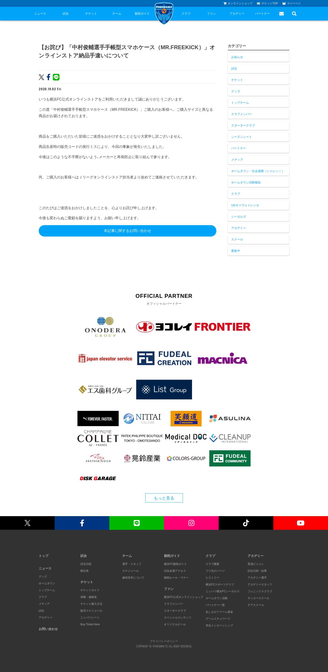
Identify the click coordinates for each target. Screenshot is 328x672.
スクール (237, 239)
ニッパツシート (90, 617)
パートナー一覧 (215, 605)
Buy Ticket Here (90, 624)
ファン (211, 13)
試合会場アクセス (175, 570)
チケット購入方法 (91, 603)
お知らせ (237, 57)
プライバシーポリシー (164, 641)
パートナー (262, 13)
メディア (237, 159)
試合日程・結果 (257, 570)
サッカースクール (258, 598)
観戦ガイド (142, 13)
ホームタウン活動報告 (246, 182)
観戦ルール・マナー (176, 577)
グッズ (235, 91)
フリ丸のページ (215, 570)
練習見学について (133, 577)
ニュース (40, 13)
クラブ (186, 13)
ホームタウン (47, 583)
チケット (91, 13)
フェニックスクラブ (260, 591)
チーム (116, 13)
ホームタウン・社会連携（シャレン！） (257, 171)
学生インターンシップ (219, 625)
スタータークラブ (243, 125)
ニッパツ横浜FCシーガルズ (222, 591)
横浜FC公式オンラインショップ (183, 597)
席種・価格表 (88, 597)
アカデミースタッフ (260, 584)
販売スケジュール (91, 610)
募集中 (235, 250)
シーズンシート (241, 137)
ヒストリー (212, 577)
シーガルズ (238, 216)
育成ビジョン (256, 564)
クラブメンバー (241, 114)
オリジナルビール (175, 624)
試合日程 (85, 564)
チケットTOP (267, 3)
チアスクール (256, 605)
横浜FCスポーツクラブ (220, 584)
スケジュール (130, 570)
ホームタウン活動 (217, 598)
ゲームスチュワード (218, 618)
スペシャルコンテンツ (177, 617)
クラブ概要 (212, 564)
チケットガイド (90, 590)
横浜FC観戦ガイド (175, 564)
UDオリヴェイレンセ (245, 205)
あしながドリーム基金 (219, 611)
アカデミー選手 (257, 577)
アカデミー (237, 13)
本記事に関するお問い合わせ (127, 231)
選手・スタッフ (131, 564)
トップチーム (240, 102)
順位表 (84, 570)
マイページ (291, 3)
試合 (66, 13)
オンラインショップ (238, 3)
